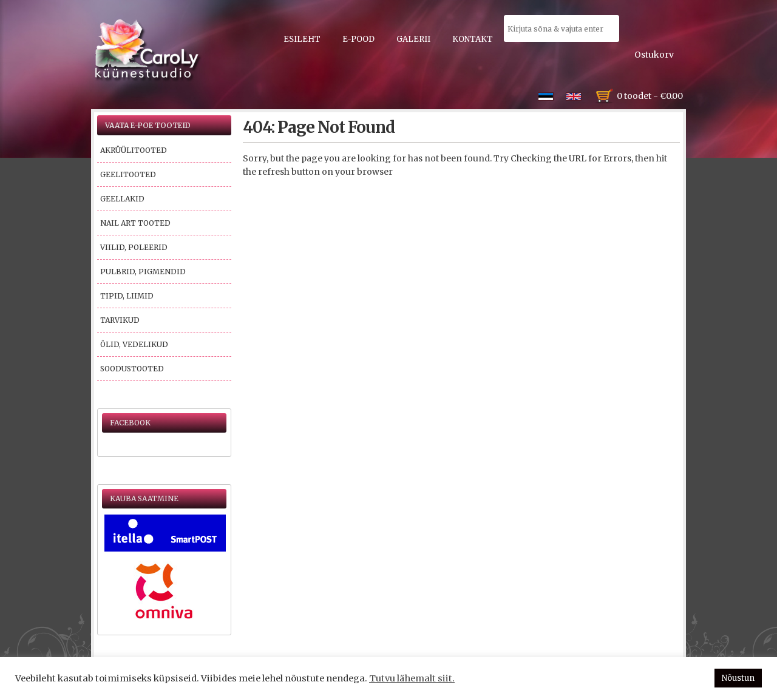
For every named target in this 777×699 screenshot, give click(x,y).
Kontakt (472, 39)
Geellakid (122, 198)
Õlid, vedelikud (134, 344)
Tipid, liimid (127, 295)
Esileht (302, 39)
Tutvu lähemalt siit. (412, 678)
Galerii (413, 39)
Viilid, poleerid (134, 247)
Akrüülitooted (133, 150)
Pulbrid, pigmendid (143, 271)
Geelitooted (128, 174)
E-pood (358, 39)
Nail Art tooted (135, 223)
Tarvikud (120, 320)
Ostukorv (654, 54)
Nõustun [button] (738, 678)
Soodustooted (132, 368)
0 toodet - (650, 95)
